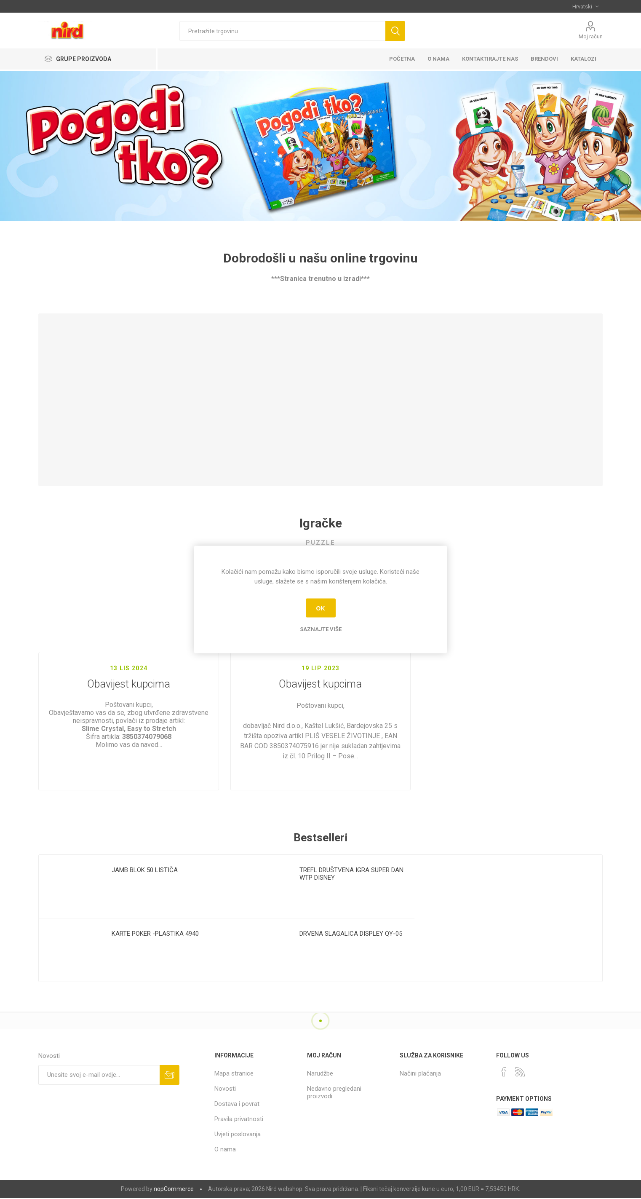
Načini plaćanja (420, 1073)
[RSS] (520, 1072)
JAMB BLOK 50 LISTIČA (145, 870)
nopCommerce (174, 1189)
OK (320, 608)
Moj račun (591, 36)
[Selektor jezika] (585, 6)
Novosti (225, 1088)
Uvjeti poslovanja (237, 1134)
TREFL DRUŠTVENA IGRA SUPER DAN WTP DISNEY (351, 873)
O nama (225, 1149)
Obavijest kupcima (128, 692)
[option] (133, 918)
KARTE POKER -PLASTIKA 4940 (155, 933)
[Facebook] (504, 1072)
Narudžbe (320, 1073)
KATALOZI (583, 59)
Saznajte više (321, 629)
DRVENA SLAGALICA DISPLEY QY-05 (350, 933)
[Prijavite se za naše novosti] (99, 1075)
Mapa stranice (234, 1073)
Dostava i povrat (236, 1104)
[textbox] (282, 31)
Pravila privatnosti (238, 1119)
